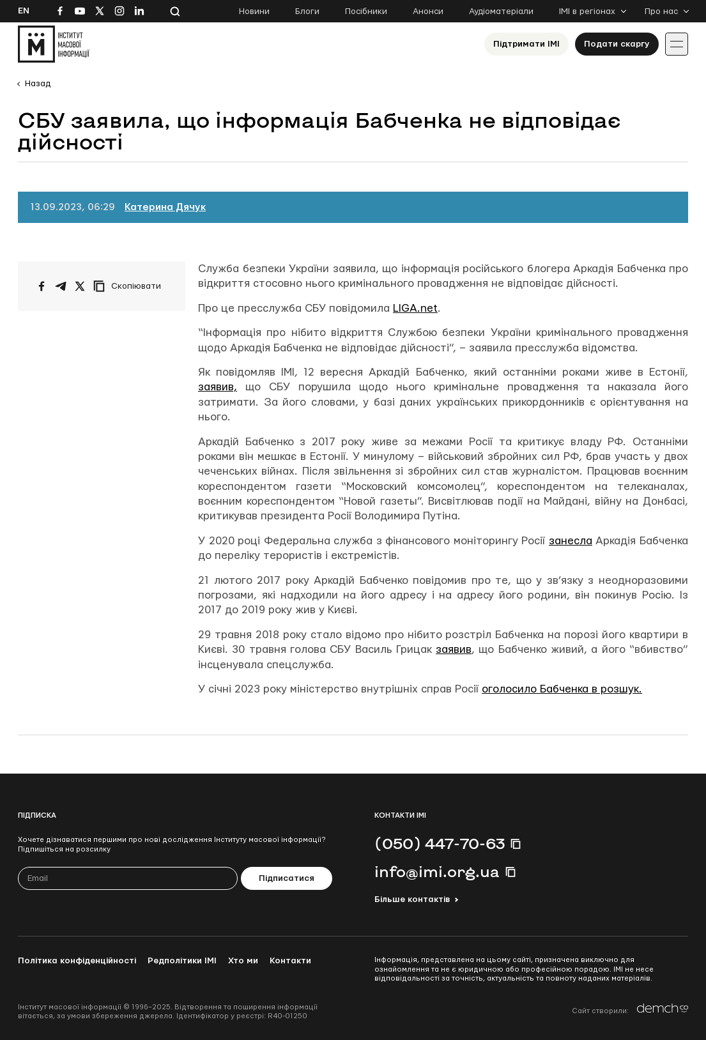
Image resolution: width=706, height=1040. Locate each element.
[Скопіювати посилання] (130, 286)
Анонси (428, 11)
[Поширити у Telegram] (60, 286)
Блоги (307, 11)
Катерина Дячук (165, 207)
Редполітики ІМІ (182, 960)
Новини (254, 11)
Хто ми (243, 960)
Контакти (290, 960)
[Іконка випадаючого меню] (676, 44)
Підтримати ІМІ (526, 44)
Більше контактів (412, 899)
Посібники (366, 11)
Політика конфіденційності (77, 960)
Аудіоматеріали (501, 11)
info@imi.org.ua (437, 871)
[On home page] (53, 44)
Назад (37, 83)
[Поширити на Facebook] (41, 286)
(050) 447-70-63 (439, 843)
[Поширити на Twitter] (80, 286)
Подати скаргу (617, 44)
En (23, 10)
